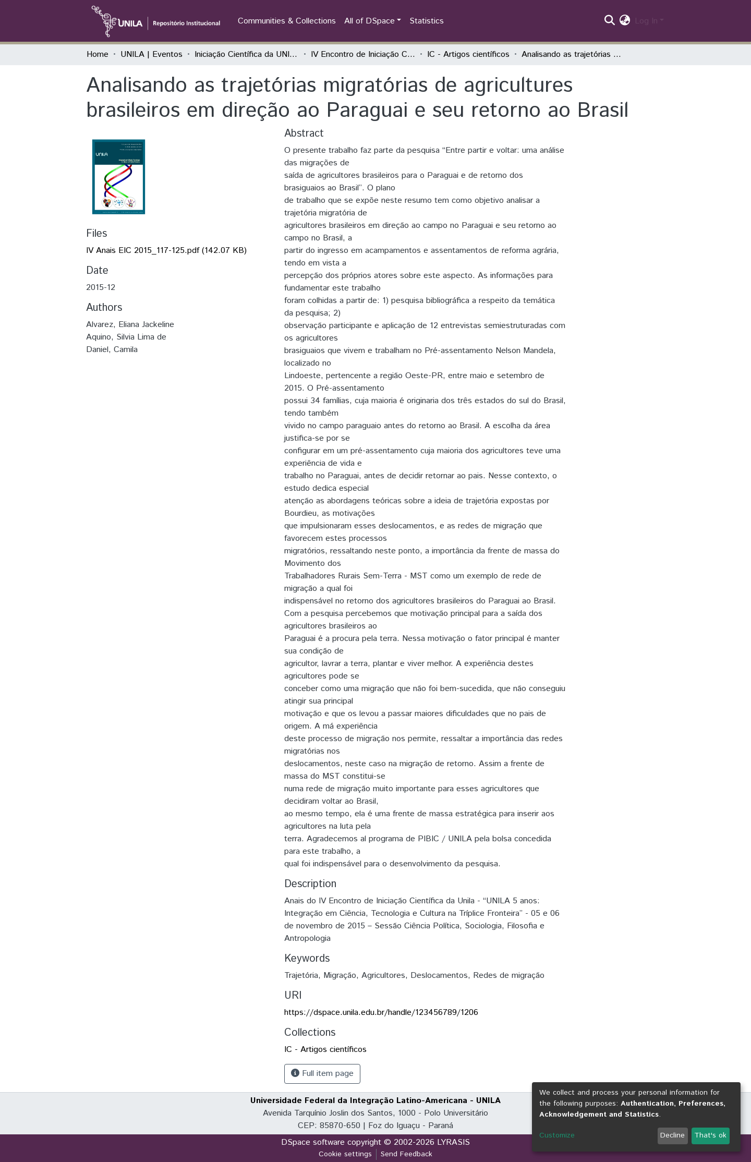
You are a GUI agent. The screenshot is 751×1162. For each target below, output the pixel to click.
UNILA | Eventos (151, 54)
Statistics (426, 21)
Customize (557, 1135)
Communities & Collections (287, 21)
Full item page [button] (322, 1074)
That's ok (710, 1135)
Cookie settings (345, 1154)
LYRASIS (453, 1142)
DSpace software (313, 1142)
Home (97, 54)
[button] (625, 21)
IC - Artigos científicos (468, 54)
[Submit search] (609, 21)
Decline (672, 1135)
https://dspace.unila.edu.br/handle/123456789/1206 (381, 1013)
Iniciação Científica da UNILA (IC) (247, 54)
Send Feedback (406, 1154)
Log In (646, 21)
